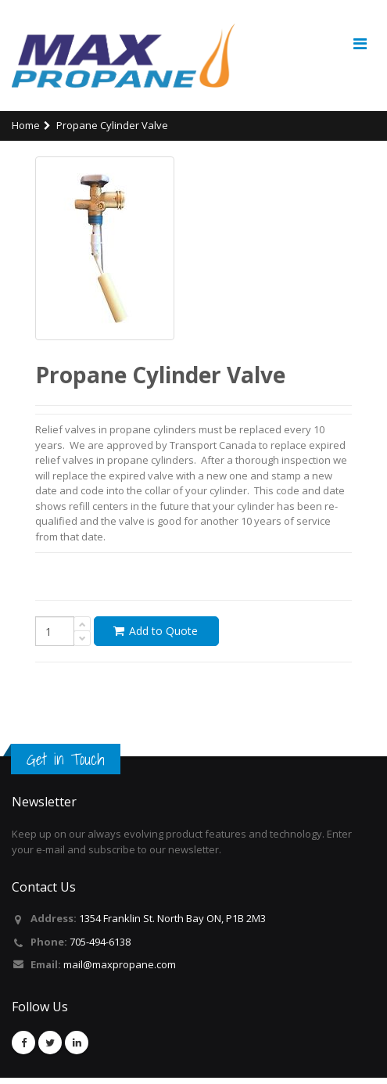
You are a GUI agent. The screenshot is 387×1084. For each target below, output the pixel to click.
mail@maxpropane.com (119, 971)
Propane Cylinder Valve (112, 132)
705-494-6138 (100, 948)
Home (26, 132)
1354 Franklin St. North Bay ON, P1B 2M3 (172, 925)
